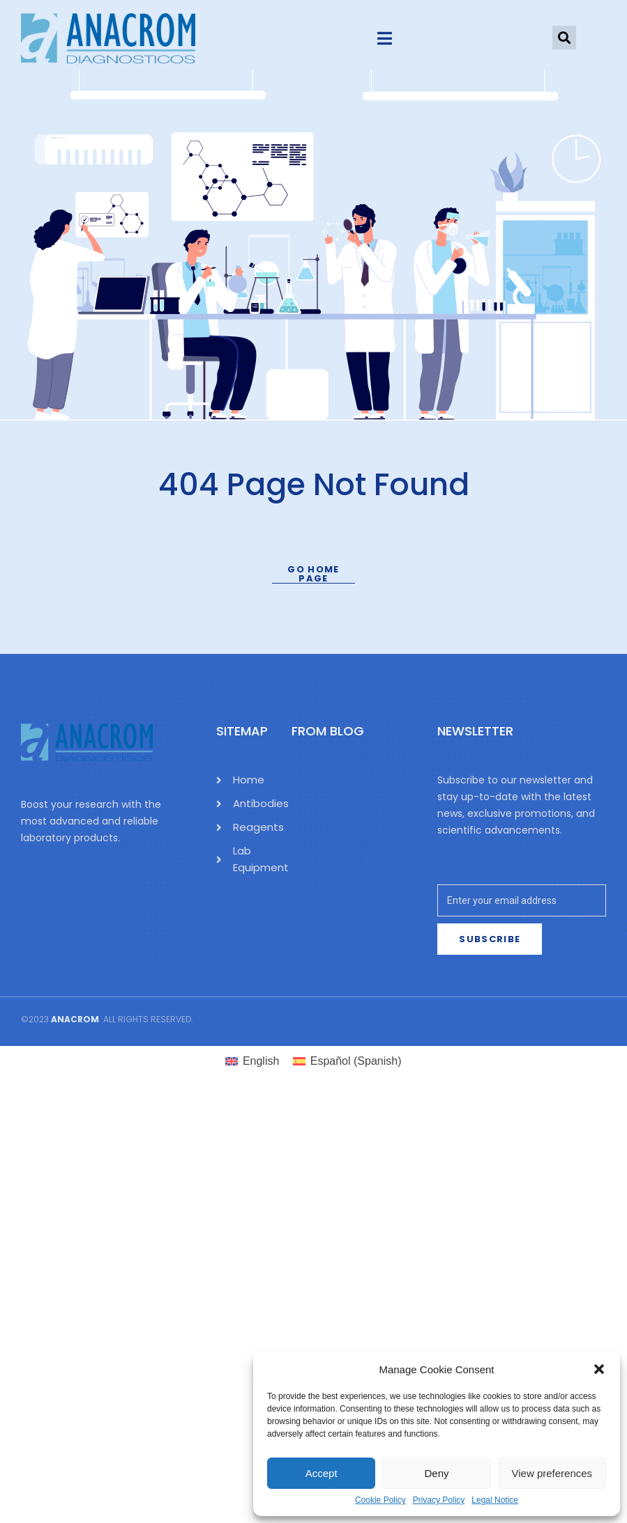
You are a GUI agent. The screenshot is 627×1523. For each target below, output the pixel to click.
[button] (599, 1369)
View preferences (552, 1473)
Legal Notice (494, 1500)
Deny (436, 1473)
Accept (321, 1473)
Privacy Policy (439, 1500)
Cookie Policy (380, 1500)
